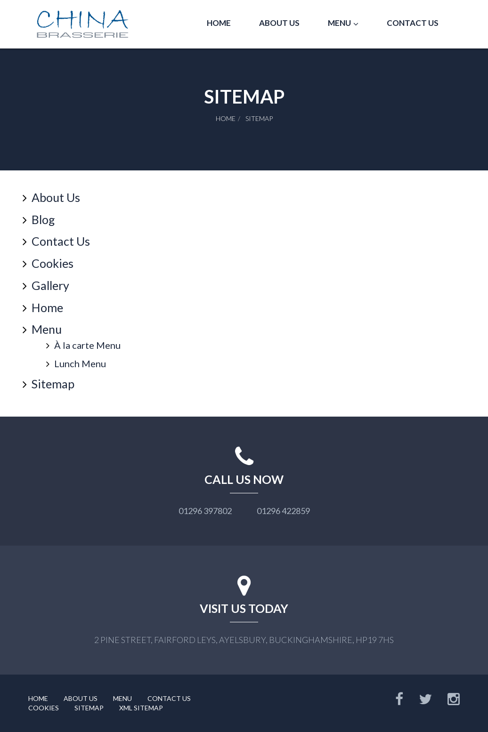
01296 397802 (205, 511)
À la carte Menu (87, 345)
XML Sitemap (141, 708)
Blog (43, 219)
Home (219, 23)
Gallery (50, 285)
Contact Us (413, 23)
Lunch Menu (80, 363)
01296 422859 (283, 511)
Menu (339, 23)
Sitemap (53, 384)
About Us (279, 23)
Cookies (52, 263)
